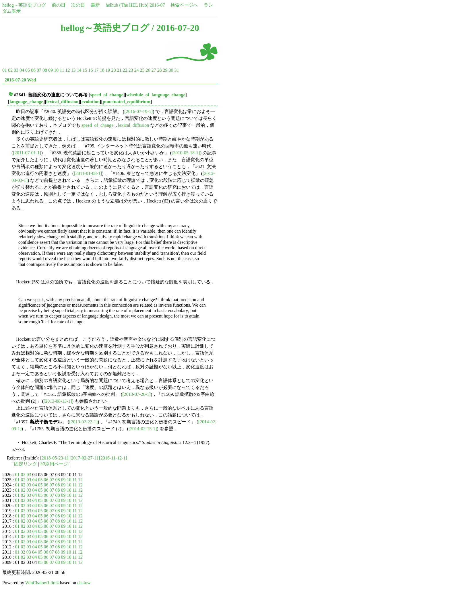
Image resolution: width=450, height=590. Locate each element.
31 (176, 70)
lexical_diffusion (62, 101)
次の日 (78, 5)
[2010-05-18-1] (186, 152)
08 (44, 70)
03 (16, 70)
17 (96, 70)
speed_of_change (106, 94)
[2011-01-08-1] (88, 173)
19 (107, 70)
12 (67, 70)
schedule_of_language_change (155, 94)
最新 (95, 5)
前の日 (58, 5)
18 (102, 70)
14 (79, 70)
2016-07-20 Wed (20, 79)
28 (159, 70)
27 (153, 70)
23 (130, 70)
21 (119, 70)
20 (113, 70)
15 (84, 70)
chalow (83, 582)
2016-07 (157, 5)
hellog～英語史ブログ (24, 5)
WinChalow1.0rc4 (42, 582)
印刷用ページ (54, 464)
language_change (26, 101)
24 (136, 70)
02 (10, 70)
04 (22, 70)
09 (50, 70)
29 (165, 70)
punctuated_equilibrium (126, 101)
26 (148, 70)
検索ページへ (184, 5)
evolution (91, 101)
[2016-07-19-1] (138, 111)
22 (125, 70)
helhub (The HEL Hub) (127, 5)
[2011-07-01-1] (27, 152)
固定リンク (25, 464)
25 (142, 70)
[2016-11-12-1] (113, 457)
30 (170, 70)
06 (33, 70)
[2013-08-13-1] (58, 401)
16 (90, 70)
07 (39, 70)
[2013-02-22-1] (83, 421)
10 (56, 70)
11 (62, 70)
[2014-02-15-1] (143, 428)
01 (4, 70)
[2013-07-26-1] (136, 394)
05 (27, 70)
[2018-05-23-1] (54, 457)
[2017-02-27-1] (83, 457)
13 (73, 70)
